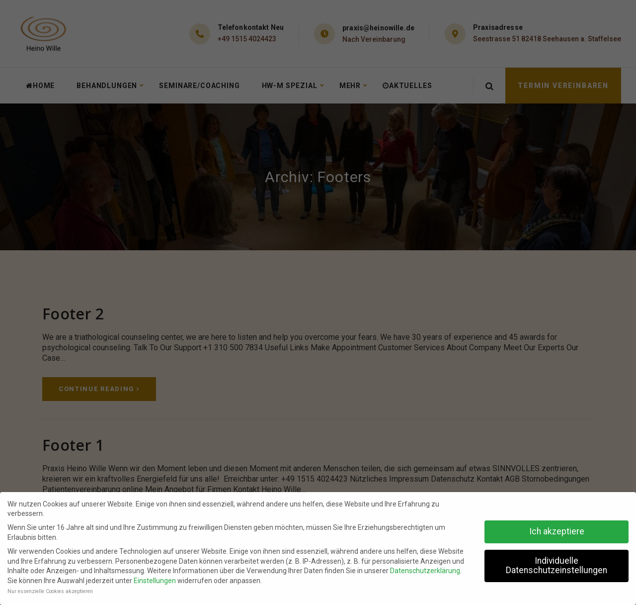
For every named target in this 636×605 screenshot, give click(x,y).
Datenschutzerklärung (425, 571)
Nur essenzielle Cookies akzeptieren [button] (50, 591)
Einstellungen (155, 581)
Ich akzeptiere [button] (556, 531)
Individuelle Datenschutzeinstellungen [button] (556, 566)
